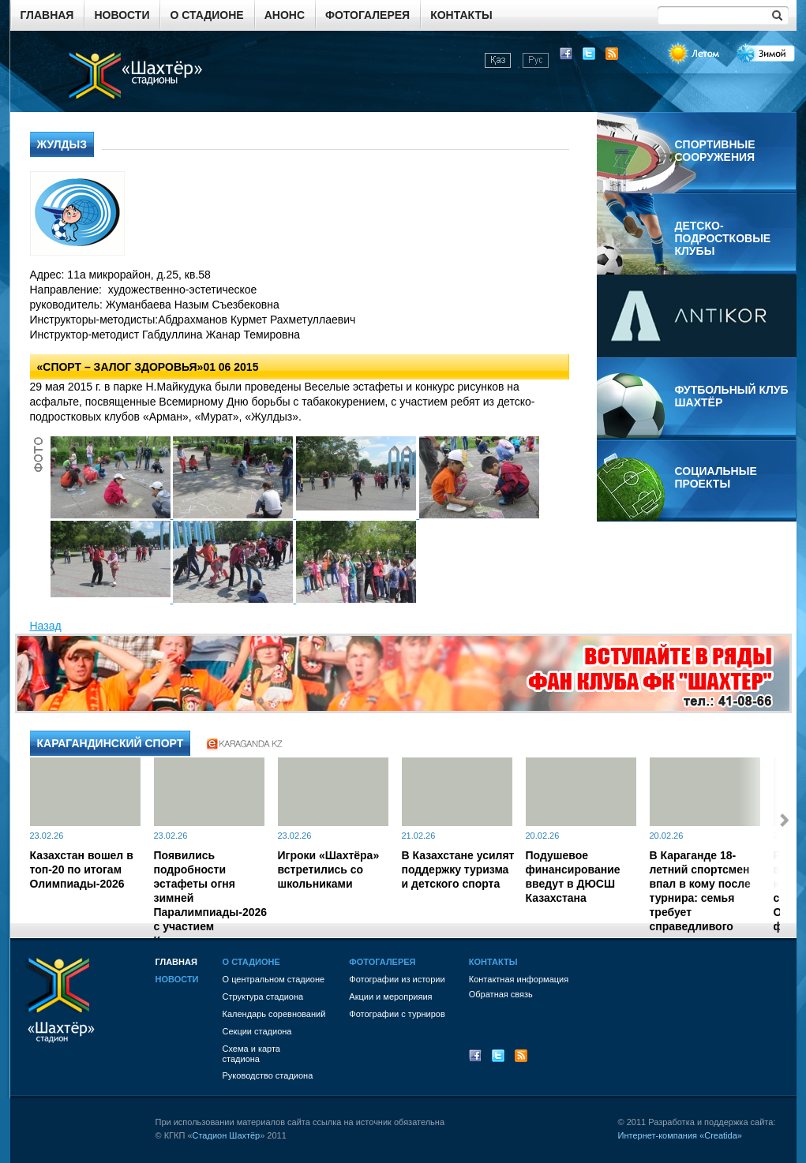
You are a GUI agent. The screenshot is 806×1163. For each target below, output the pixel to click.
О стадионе (206, 15)
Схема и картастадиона (251, 1054)
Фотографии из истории (396, 979)
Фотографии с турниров (396, 1014)
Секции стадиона (257, 1031)
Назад (46, 625)
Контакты (461, 15)
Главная (47, 15)
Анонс (284, 15)
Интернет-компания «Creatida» (680, 1135)
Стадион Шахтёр (227, 1135)
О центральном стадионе (274, 979)
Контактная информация (518, 979)
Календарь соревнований (274, 1014)
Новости (121, 15)
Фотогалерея (367, 15)
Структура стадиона (263, 996)
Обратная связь (501, 994)
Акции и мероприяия (390, 996)
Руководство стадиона (268, 1075)
